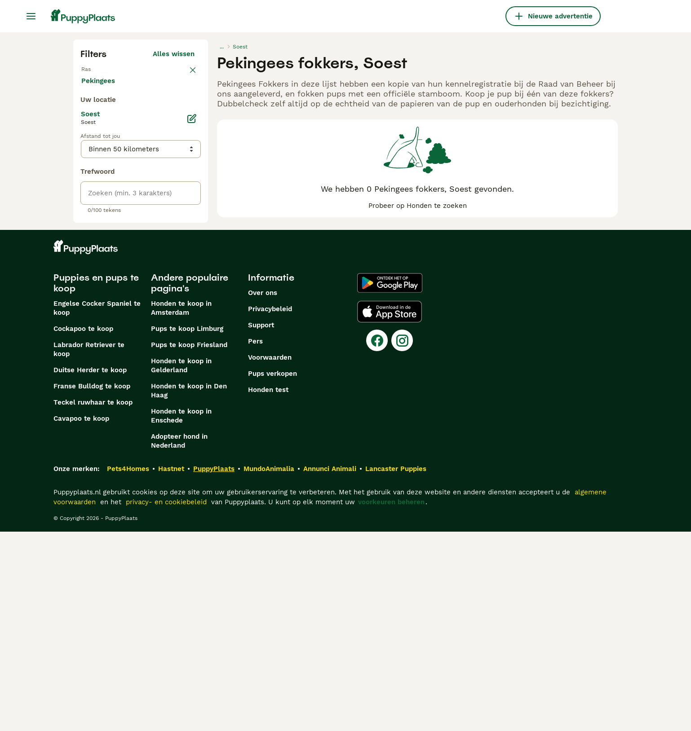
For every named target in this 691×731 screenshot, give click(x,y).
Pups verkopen (272, 573)
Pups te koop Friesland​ (189, 544)
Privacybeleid (270, 508)
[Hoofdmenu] (31, 16)
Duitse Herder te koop (90, 569)
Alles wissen (174, 54)
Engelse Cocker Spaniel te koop (97, 507)
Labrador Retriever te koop (88, 548)
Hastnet (171, 668)
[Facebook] (377, 539)
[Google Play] (389, 482)
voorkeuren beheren (391, 701)
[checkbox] (86, 120)
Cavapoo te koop (81, 618)
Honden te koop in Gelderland (181, 564)
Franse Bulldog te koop (91, 585)
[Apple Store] (389, 511)
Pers (255, 541)
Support (261, 524)
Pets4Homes (128, 668)
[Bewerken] (192, 318)
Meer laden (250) (172, 281)
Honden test (268, 589)
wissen (183, 74)
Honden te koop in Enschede (181, 615)
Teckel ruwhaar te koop (93, 602)
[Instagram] (402, 539)
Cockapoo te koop (83, 528)
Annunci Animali (329, 668)
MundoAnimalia (269, 668)
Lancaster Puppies (395, 668)
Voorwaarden (270, 557)
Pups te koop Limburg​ (187, 528)
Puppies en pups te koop (96, 482)
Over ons (262, 492)
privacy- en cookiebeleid (166, 701)
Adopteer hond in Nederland (179, 640)
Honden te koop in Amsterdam (181, 507)
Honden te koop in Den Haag (189, 590)
